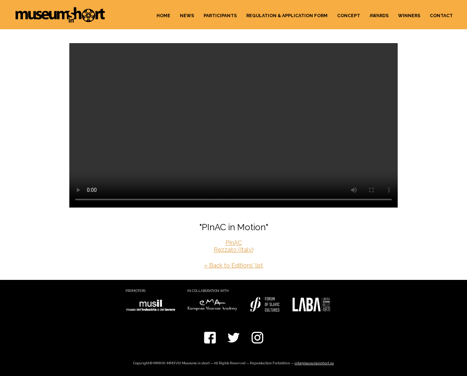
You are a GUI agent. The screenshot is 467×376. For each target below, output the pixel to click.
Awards (379, 15)
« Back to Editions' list (233, 265)
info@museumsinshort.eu (314, 363)
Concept (348, 15)
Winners (409, 15)
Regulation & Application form (287, 15)
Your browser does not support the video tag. (233, 125)
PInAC (233, 242)
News (187, 15)
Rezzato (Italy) (234, 249)
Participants (220, 15)
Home (163, 15)
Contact (441, 15)
